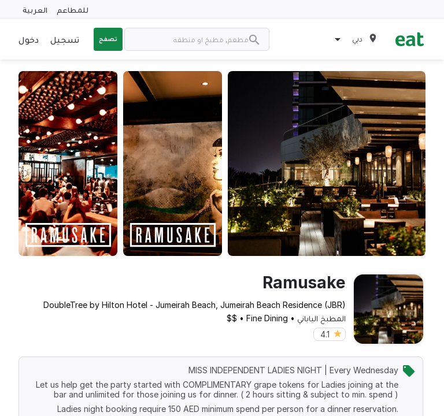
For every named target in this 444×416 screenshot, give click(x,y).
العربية (35, 9)
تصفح (108, 39)
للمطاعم (72, 9)
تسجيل (64, 39)
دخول (28, 39)
